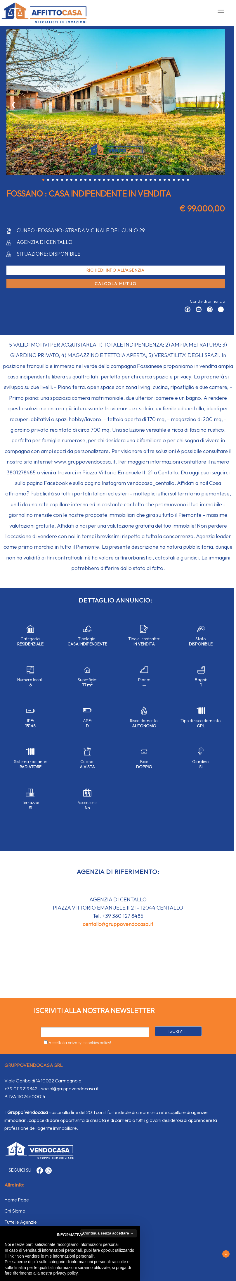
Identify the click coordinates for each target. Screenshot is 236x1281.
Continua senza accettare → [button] (108, 1233)
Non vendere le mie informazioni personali (54, 1256)
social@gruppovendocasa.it (69, 1088)
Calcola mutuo (116, 283)
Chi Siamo (14, 1211)
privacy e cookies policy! (89, 1042)
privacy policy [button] (65, 1273)
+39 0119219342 (20, 1088)
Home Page (16, 1200)
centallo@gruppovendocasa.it (118, 924)
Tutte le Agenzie (20, 1222)
